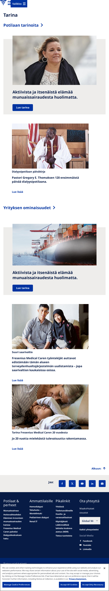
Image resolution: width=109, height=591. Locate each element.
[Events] (40, 511)
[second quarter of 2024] (13, 521)
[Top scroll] (99, 468)
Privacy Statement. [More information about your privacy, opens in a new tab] (78, 579)
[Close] (104, 568)
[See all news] (13, 530)
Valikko (17, 3)
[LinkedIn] (92, 483)
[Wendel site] (12, 514)
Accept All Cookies (68, 584)
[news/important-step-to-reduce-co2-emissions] (11, 510)
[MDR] (65, 528)
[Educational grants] (62, 521)
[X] (72, 483)
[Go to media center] (39, 517)
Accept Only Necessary (92, 584)
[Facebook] (62, 483)
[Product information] (64, 535)
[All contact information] (89, 529)
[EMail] (102, 483)
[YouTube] (82, 483)
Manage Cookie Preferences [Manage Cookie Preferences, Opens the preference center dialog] (17, 584)
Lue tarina (22, 107)
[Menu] (19, 3)
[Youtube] (87, 545)
